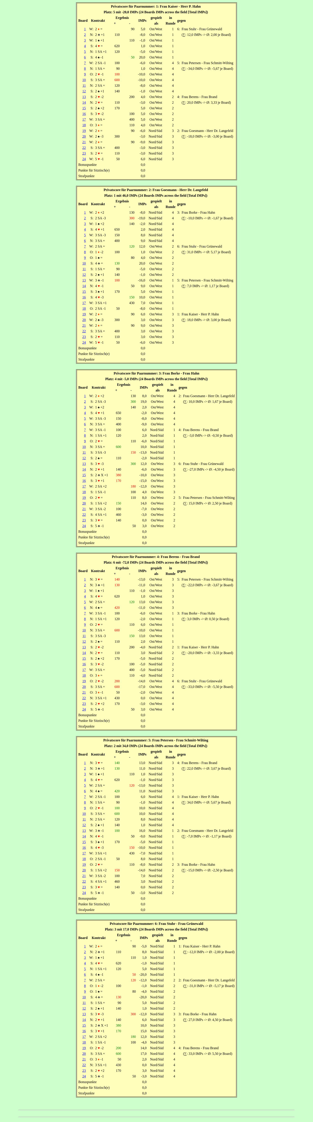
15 (84, 108)
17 (84, 119)
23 (84, 153)
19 (84, 131)
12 (84, 91)
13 (84, 97)
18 (84, 125)
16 (84, 114)
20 (84, 136)
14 (84, 102)
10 (84, 80)
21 (84, 142)
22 (84, 148)
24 (84, 159)
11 (84, 85)
